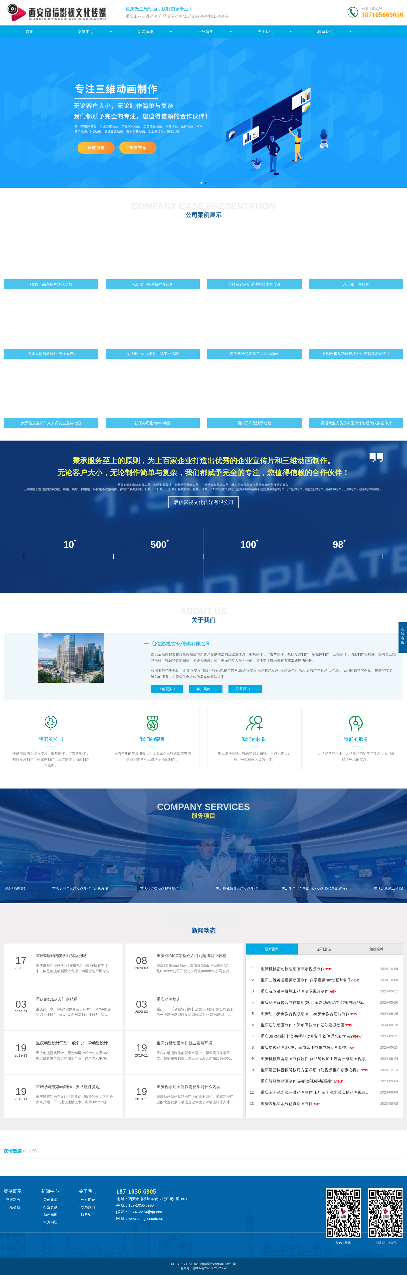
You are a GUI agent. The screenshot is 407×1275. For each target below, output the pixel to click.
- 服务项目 (87, 1215)
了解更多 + (167, 689)
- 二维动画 (12, 1207)
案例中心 (86, 31)
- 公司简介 (87, 1200)
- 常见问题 (49, 1222)
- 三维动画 (12, 1200)
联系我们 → (245, 689)
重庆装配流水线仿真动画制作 (290, 1104)
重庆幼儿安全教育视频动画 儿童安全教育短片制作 (309, 1014)
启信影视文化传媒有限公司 (203, 502)
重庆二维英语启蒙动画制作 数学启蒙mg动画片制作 (310, 980)
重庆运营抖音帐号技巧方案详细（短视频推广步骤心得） (314, 1070)
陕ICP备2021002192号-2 (209, 1268)
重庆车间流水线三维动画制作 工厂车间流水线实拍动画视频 (316, 1092)
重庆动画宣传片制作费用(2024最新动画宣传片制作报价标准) (316, 1002)
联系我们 (325, 31)
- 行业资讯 (49, 1207)
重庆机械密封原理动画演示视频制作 (296, 969)
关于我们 (265, 31)
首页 (30, 31)
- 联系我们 (87, 1207)
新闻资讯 (146, 31)
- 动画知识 (49, 1215)
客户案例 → (206, 689)
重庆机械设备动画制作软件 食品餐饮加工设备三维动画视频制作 (316, 1059)
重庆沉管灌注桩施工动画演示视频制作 (298, 991)
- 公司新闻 (49, 1200)
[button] (202, 183)
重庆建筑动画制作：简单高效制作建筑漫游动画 (306, 1025)
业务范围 (205, 31)
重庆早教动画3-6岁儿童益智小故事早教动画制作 (307, 1047)
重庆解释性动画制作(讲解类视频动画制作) (302, 1081)
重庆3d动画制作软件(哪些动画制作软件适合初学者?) (311, 1036)
